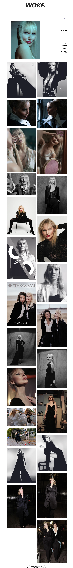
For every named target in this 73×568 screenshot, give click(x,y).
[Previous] (55, 19)
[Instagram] (64, 1)
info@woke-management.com (43, 565)
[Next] (63, 19)
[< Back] (11, 19)
